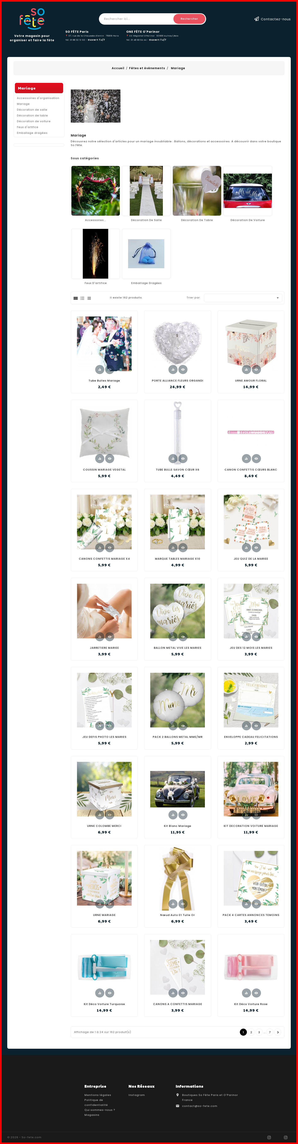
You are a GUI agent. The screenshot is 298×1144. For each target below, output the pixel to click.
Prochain (278, 1032)
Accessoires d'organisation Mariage (38, 158)
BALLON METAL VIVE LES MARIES (177, 648)
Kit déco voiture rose (251, 1004)
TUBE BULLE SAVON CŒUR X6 (177, 470)
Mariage (27, 145)
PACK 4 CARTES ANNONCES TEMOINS (251, 915)
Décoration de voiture (34, 178)
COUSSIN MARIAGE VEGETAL (104, 470)
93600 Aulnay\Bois (167, 35)
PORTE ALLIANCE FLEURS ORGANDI (177, 381)
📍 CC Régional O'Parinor (140, 35)
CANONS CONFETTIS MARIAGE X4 (104, 559)
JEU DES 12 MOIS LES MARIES (251, 648)
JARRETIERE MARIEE (104, 648)
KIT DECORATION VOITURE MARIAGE (251, 826)
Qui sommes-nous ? (99, 1110)
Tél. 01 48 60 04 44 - (137, 40)
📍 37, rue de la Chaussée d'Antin (84, 35)
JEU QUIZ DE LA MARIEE (251, 559)
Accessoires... (95, 220)
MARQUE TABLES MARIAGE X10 (177, 559)
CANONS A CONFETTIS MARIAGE (177, 1004)
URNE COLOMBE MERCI (104, 826)
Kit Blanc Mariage (177, 826)
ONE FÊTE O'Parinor (143, 32)
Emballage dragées (32, 190)
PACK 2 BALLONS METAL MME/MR (178, 737)
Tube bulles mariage (104, 381)
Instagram (137, 1095)
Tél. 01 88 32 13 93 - (76, 40)
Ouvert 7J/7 (96, 39)
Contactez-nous (276, 19)
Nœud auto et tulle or (177, 915)
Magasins (91, 1115)
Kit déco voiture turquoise (104, 1004)
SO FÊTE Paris (77, 32)
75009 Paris (112, 35)
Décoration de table (32, 173)
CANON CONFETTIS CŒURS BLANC (251, 470)
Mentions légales (97, 1095)
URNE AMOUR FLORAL (251, 381)
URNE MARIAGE (104, 915)
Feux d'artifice (27, 184)
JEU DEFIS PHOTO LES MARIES (104, 737)
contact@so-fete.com (199, 1106)
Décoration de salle (32, 167)
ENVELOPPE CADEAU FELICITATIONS (251, 737)
